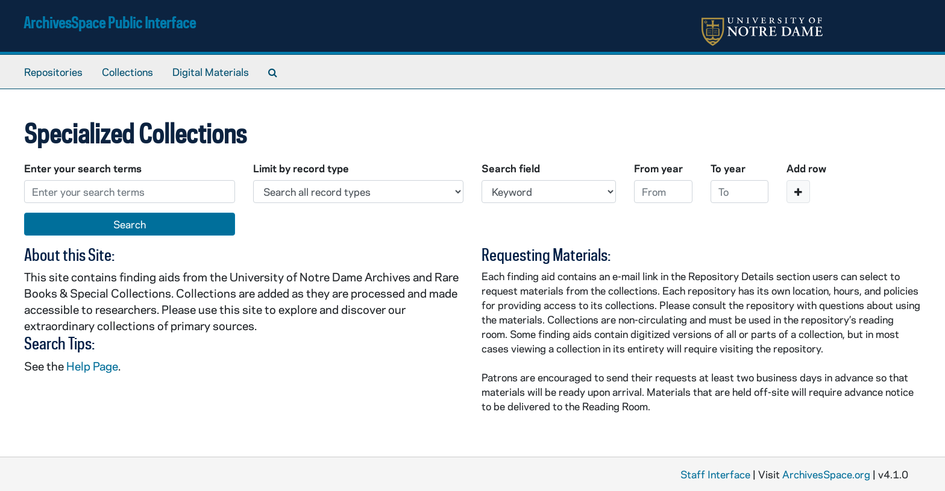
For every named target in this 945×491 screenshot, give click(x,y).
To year (728, 168)
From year (658, 168)
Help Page (92, 366)
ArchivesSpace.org (826, 474)
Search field (511, 168)
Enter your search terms (83, 168)
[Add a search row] (798, 191)
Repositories (53, 71)
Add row (806, 168)
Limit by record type (301, 168)
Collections (127, 71)
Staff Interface (715, 474)
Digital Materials (210, 71)
